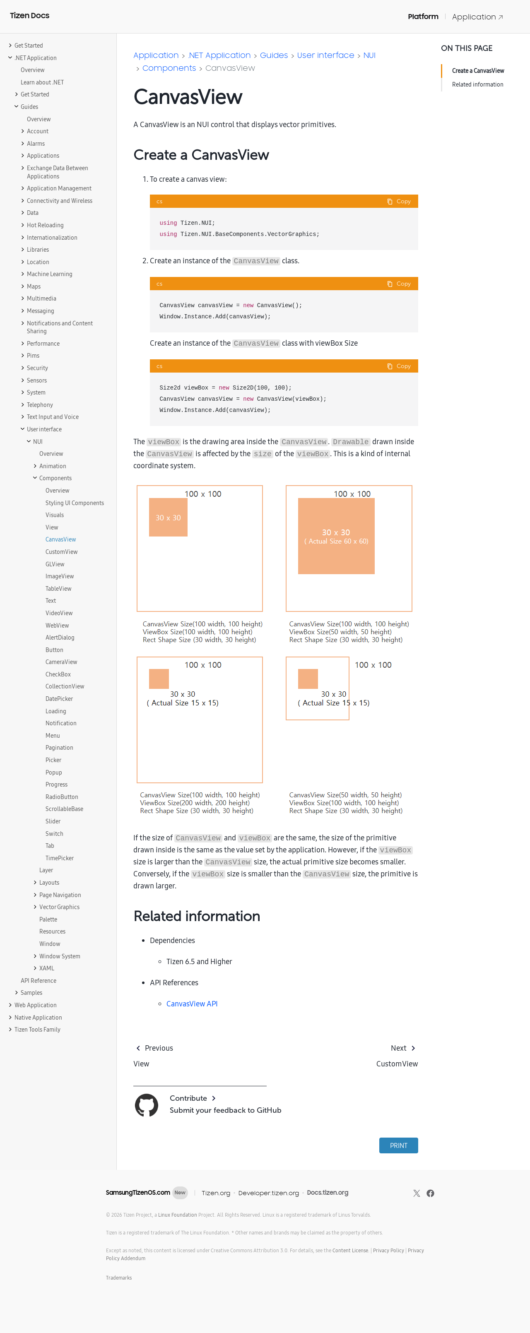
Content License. (350, 1250)
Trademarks (119, 1277)
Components (169, 68)
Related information (478, 84)
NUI (370, 55)
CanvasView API (192, 1004)
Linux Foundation (177, 1214)
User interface (325, 55)
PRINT (398, 1145)
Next (399, 1048)
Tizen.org (216, 1193)
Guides (274, 55)
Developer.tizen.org (268, 1193)
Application (478, 17)
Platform (423, 16)
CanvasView (230, 68)
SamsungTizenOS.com (138, 1192)
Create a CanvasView (478, 71)
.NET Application (219, 55)
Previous (159, 1048)
